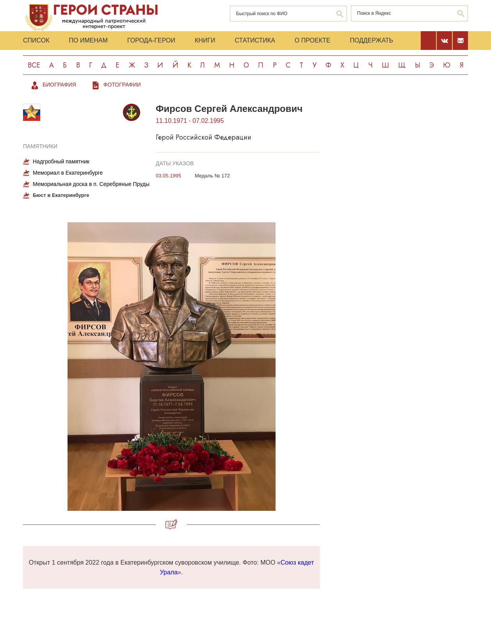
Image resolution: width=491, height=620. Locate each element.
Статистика (255, 40)
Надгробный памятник (61, 161)
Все (34, 65)
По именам (88, 40)
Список (36, 40)
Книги (205, 40)
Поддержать (371, 40)
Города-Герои (151, 40)
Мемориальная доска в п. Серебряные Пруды (91, 184)
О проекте (313, 40)
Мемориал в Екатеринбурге (68, 173)
